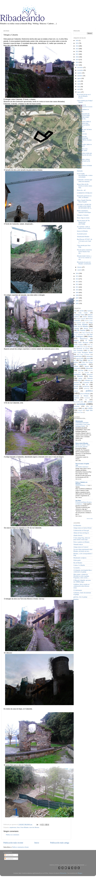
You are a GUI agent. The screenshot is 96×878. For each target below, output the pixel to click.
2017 (77, 65)
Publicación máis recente (13, 843)
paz (87, 384)
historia (90, 378)
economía (76, 368)
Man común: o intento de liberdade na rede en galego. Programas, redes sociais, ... (81, 576)
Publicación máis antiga (59, 843)
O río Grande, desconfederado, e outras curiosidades (84, 175)
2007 (77, 298)
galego (80, 378)
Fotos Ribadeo (24, 827)
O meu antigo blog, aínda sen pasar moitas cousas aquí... (81, 538)
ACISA (82, 311)
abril (78, 89)
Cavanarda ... (77, 568)
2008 (77, 295)
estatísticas (77, 374)
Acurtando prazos (82, 234)
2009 (77, 292)
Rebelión (76, 599)
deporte (87, 366)
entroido (87, 372)
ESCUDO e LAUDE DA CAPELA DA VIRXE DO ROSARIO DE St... (84, 206)
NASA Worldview (81, 485)
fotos (18, 827)
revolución (87, 397)
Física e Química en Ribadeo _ (81, 482)
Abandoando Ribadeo (83, 236)
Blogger (80, 873)
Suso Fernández (78, 350)
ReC (91, 346)
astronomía (89, 356)
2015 (77, 276)
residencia (76, 397)
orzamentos (86, 382)
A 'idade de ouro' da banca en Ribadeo (84, 130)
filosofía (80, 376)
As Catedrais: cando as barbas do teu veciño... (84, 227)
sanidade (90, 401)
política (89, 390)
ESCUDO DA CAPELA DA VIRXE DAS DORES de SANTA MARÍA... (84, 124)
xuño (79, 84)
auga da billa (79, 358)
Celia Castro (83, 312)
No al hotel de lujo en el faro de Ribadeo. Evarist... (84, 96)
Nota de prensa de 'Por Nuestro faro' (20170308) (83, 222)
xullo (79, 81)
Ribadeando (79, 421)
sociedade (81, 404)
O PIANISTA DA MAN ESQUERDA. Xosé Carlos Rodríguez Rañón (83, 424)
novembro (80, 70)
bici (74, 360)
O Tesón (89, 340)
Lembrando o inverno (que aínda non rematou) (84, 180)
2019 (77, 59)
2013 (77, 281)
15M (74, 311)
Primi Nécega (83, 346)
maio (79, 86)
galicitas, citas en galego (80, 597)
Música (75, 340)
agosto (79, 78)
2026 (77, 40)
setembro (80, 75)
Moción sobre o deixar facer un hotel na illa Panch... (83, 161)
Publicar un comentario (12, 834)
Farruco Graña (89, 320)
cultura (75, 366)
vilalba (90, 408)
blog (80, 360)
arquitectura (13, 827)
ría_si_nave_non (78, 401)
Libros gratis (77, 560)
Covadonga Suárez (78, 314)
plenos (75, 388)
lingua (79, 380)
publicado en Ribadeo (80, 396)
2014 (77, 279)
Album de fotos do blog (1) (81, 533)
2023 (77, 48)
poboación (86, 388)
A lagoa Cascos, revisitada (84, 165)
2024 (77, 46)
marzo (79, 92)
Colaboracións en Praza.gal (81, 530)
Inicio (36, 843)
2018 (77, 62)
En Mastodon (77, 525)
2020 (77, 57)
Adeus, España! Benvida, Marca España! (84, 201)
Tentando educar (78, 544)
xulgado (80, 410)
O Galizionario (77, 590)
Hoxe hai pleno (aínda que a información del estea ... (84, 154)
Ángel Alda (89, 410)
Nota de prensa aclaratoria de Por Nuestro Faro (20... (84, 251)
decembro (80, 67)
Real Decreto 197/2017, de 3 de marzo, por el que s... (84, 240)
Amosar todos (90, 518)
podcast (75, 391)
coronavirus (82, 364)
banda (88, 358)
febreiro (79, 267)
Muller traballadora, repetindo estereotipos (84, 211)
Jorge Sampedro (86, 332)
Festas (91, 322)
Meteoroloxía (84, 338)
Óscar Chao (80, 412)
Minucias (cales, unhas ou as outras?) (84, 145)
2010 (77, 290)
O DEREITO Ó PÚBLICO (84, 193)
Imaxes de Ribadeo (82, 231)
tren (83, 408)
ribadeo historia (77, 535)
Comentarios (9, 858)
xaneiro (79, 270)
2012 (77, 284)
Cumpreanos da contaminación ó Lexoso (84, 105)
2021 (77, 54)
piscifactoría (85, 386)
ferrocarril (90, 374)
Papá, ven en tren (82, 134)
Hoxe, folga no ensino (83, 218)
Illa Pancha (81, 330)
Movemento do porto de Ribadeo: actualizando (84, 263)
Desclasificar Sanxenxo (82, 467)
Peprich (79, 168)
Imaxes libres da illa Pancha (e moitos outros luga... (84, 185)
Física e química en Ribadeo (81, 542)
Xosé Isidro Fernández (83, 354)
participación (77, 384)
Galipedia (76, 328)
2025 (77, 43)
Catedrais (90, 311)
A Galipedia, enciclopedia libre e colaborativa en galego (82, 571)
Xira (88, 350)
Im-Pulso (78, 500)
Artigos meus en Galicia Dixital (82, 528)
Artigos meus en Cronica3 (80, 547)
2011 (77, 287)
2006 (77, 300)
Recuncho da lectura (83, 348)
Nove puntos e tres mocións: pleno (82, 149)
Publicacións (9, 855)
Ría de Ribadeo (77, 563)
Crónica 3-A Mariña (79, 565)
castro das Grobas (87, 362)
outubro (79, 73)
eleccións (80, 370)
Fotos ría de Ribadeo (80, 326)
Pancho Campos (78, 344)
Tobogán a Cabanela (82, 215)
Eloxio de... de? (81, 190)
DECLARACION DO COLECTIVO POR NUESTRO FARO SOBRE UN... (83, 116)
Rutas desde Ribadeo (82, 443)
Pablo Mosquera (83, 342)
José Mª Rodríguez (83, 335)
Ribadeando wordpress (79, 558)
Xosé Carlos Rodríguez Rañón (83, 352)
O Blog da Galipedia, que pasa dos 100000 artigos (82, 581)
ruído (74, 399)
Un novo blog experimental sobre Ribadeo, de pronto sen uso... (82, 550)
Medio (90, 336)
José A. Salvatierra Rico (79, 334)
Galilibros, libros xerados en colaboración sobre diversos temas (81, 586)
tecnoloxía (76, 406)
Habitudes (80, 171)
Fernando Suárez (80, 322)
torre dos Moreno (34, 827)
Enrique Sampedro (81, 318)
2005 (77, 303)
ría (86, 399)
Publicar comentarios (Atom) (20, 847)
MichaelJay (63, 873)
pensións (75, 386)
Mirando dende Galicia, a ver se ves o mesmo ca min (84, 257)
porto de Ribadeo (85, 393)
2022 (77, 51)
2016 (77, 273)
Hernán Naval (88, 328)
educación (89, 368)
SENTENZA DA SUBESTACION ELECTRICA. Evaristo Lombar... (84, 139)
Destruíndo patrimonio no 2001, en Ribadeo (84, 196)
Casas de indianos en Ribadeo (83, 110)
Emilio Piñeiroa (88, 316)
